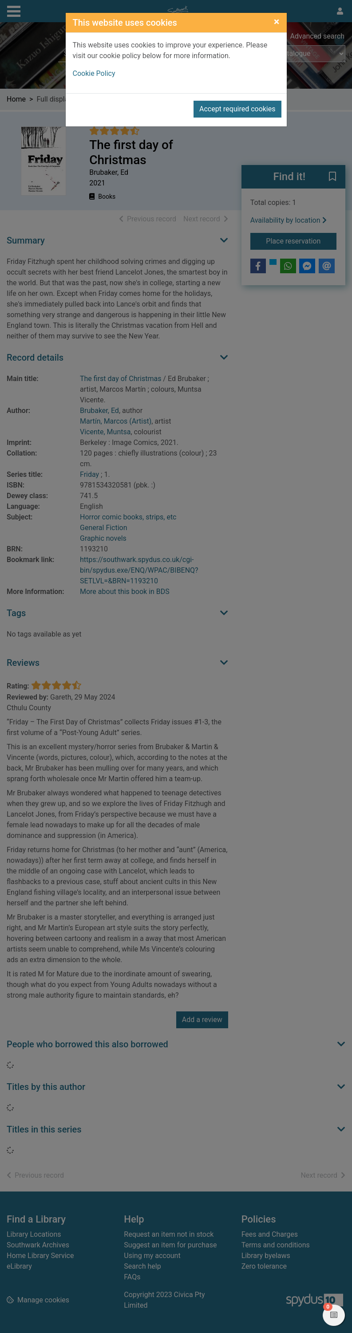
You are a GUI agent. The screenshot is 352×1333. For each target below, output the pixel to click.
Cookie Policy (94, 73)
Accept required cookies (237, 109)
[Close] (277, 21)
